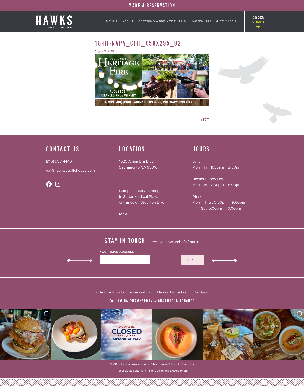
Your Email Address (117, 252)
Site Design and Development (168, 370)
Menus (112, 21)
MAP (123, 214)
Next (204, 120)
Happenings (201, 21)
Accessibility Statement (131, 370)
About (128, 21)
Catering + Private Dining (162, 21)
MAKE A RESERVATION (152, 6)
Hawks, (163, 292)
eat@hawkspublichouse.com (70, 171)
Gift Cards (226, 21)
